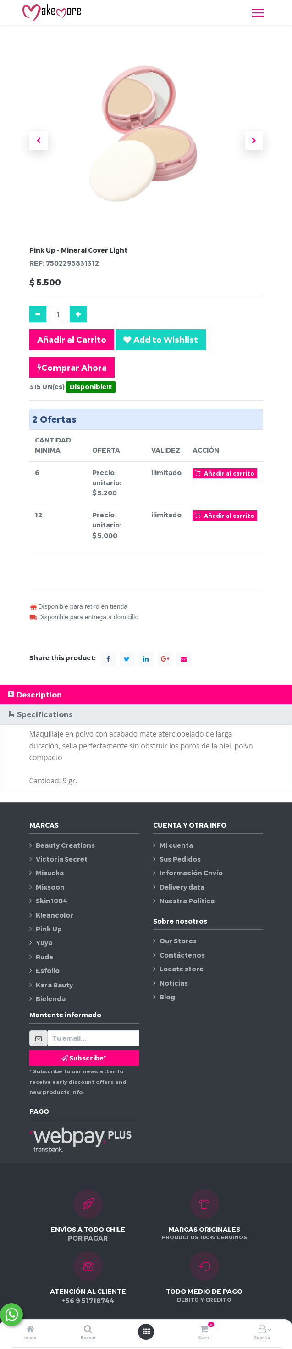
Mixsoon (50, 887)
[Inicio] (30, 1329)
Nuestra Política (187, 901)
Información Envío (191, 873)
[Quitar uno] (37, 314)
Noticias (174, 983)
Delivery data (182, 887)
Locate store (182, 969)
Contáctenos (182, 955)
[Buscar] (88, 1329)
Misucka (50, 873)
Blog (167, 997)
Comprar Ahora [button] (72, 368)
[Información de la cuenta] (262, 1329)
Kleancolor (54, 915)
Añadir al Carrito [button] (71, 339)
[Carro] (204, 1329)
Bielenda (51, 999)
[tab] (146, 694)
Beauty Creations (65, 845)
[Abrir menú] (146, 1331)
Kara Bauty (54, 985)
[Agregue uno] (78, 314)
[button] (38, 140)
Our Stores (178, 941)
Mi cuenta (176, 845)
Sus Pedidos (180, 859)
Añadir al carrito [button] (225, 472)
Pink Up (49, 929)
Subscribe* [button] (83, 1058)
